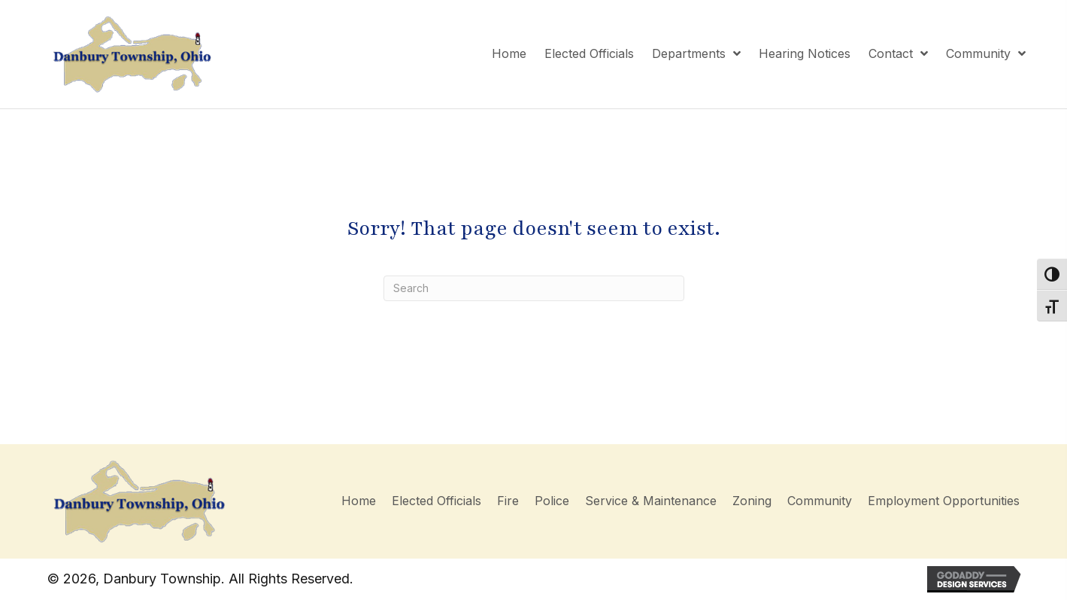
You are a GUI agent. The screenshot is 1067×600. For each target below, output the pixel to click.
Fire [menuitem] (508, 500)
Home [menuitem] (358, 500)
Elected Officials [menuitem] (436, 500)
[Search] (533, 288)
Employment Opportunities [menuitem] (944, 500)
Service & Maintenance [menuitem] (651, 500)
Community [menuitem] (819, 500)
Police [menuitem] (552, 500)
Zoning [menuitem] (751, 500)
